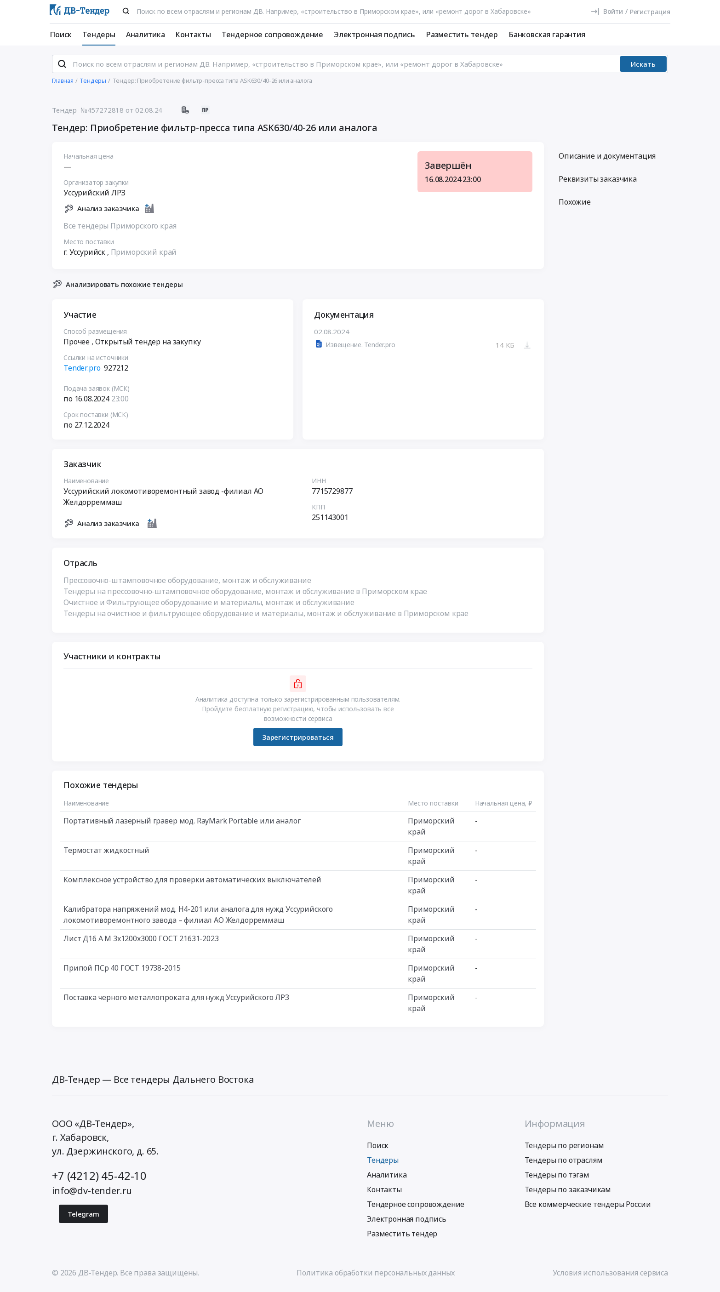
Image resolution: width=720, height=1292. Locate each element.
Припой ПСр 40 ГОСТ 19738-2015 (121, 971)
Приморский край (144, 254)
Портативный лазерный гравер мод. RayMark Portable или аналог (181, 823)
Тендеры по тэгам (557, 1177)
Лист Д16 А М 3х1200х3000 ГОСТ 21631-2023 (141, 941)
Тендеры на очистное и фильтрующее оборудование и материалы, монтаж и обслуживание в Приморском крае (266, 616)
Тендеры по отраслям (564, 1162)
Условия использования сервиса (610, 1275)
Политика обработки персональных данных (376, 1275)
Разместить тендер (462, 34)
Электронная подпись (374, 34)
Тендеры (98, 34)
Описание (607, 159)
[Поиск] (126, 11)
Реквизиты (598, 182)
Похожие (575, 205)
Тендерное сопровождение (272, 34)
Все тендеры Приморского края (120, 228)
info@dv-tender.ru (92, 1193)
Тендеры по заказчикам (568, 1192)
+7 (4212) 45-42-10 (99, 1177)
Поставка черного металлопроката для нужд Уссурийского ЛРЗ (176, 1000)
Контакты (193, 34)
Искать (643, 66)
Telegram (83, 1216)
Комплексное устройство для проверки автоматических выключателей (192, 882)
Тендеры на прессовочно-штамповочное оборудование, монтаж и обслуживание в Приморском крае (245, 594)
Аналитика (145, 34)
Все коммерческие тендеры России (588, 1206)
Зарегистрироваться (298, 739)
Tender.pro (81, 371)
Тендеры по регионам (564, 1148)
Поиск (61, 34)
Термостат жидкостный (106, 853)
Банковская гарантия (547, 34)
